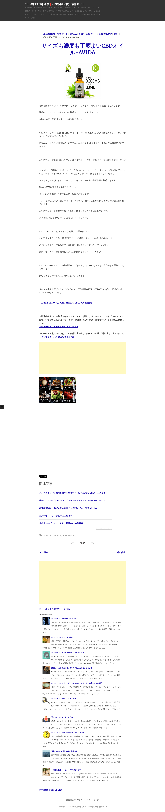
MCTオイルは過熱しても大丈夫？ (63, 699)
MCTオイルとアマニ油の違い (62, 637)
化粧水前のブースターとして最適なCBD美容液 (61, 523)
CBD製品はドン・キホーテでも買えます (66, 770)
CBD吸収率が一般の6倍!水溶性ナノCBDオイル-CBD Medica (68, 508)
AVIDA (45, 536)
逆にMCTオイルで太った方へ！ (62, 717)
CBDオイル (57, 536)
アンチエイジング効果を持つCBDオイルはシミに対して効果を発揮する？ (73, 492)
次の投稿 (44, 552)
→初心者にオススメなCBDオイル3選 (56, 336)
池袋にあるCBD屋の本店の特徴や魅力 (65, 751)
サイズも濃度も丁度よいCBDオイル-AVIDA (82, 49)
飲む (74, 536)
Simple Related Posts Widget (104, 529)
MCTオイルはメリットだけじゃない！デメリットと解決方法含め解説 (76, 683)
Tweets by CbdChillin (50, 790)
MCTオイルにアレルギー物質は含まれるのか (67, 732)
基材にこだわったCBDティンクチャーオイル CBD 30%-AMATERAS (72, 500)
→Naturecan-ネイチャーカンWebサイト (58, 326)
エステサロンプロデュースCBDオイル (57, 515)
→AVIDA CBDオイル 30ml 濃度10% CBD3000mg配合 (65, 302)
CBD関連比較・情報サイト (75, 800)
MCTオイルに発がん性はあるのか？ (64, 619)
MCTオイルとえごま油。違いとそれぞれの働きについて (71, 668)
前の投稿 (121, 552)
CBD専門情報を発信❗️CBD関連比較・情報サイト (55, 4)
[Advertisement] (82, 358)
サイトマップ (93, 800)
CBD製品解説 (67, 536)
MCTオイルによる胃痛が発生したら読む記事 (67, 653)
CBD (50, 536)
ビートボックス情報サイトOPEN (54, 609)
